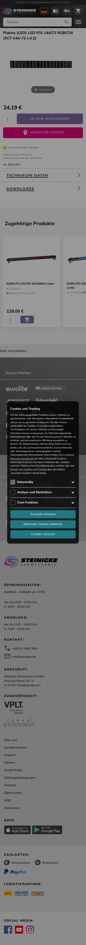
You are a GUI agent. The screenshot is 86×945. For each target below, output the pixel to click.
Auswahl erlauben (43, 514)
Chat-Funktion (27, 503)
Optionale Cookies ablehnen (43, 524)
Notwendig (25, 482)
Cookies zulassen (43, 534)
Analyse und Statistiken (34, 492)
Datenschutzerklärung (22, 458)
